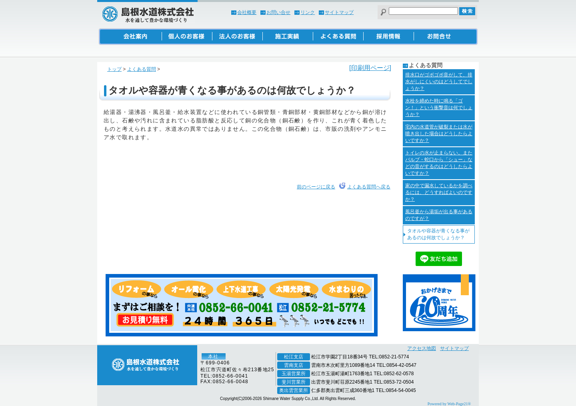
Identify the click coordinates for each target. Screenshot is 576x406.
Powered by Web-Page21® (449, 404)
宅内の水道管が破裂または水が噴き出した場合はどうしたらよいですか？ (438, 133)
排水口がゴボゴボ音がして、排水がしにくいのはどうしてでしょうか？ (438, 81)
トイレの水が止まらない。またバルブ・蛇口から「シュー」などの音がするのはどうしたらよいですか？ (438, 163)
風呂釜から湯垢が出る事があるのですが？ (438, 215)
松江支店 (293, 357)
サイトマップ (339, 12)
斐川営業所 (294, 382)
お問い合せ (278, 12)
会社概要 (246, 12)
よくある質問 (141, 69)
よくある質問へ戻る (368, 187)
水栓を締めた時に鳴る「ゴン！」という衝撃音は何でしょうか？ (438, 107)
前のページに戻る (316, 187)
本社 (213, 356)
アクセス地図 (421, 348)
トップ (114, 69)
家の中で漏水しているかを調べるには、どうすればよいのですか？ (438, 192)
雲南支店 (293, 365)
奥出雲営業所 (293, 390)
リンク (307, 12)
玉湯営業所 (294, 373)
